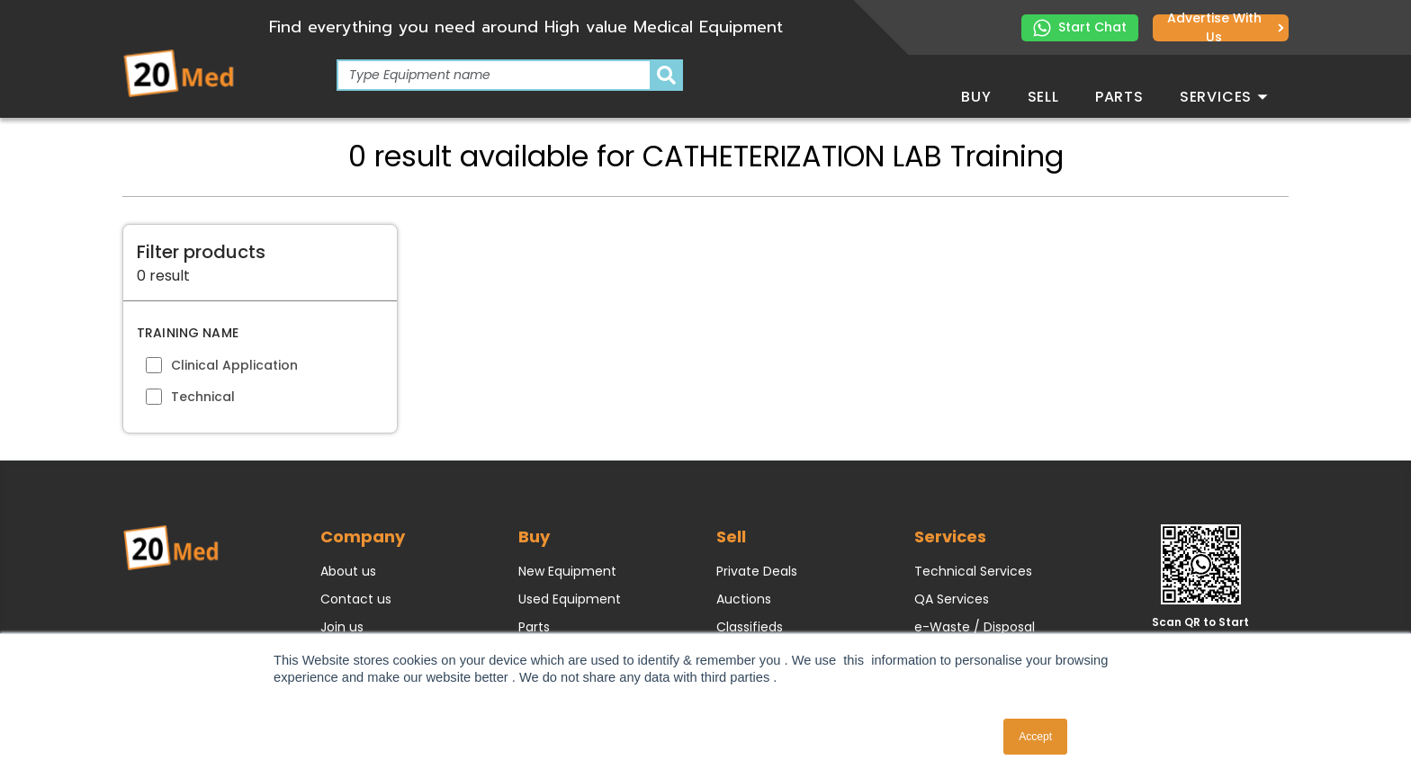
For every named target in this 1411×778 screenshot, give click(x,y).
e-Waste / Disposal (974, 627)
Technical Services (973, 571)
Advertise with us (1225, 27)
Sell (1043, 96)
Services (1224, 96)
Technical (203, 397)
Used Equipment (569, 599)
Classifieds (749, 627)
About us (348, 571)
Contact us (355, 599)
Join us (342, 627)
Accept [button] (1035, 736)
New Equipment (567, 571)
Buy (976, 96)
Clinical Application (234, 365)
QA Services (951, 599)
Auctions (743, 599)
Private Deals (756, 571)
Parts (1119, 96)
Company (362, 536)
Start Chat (1080, 27)
